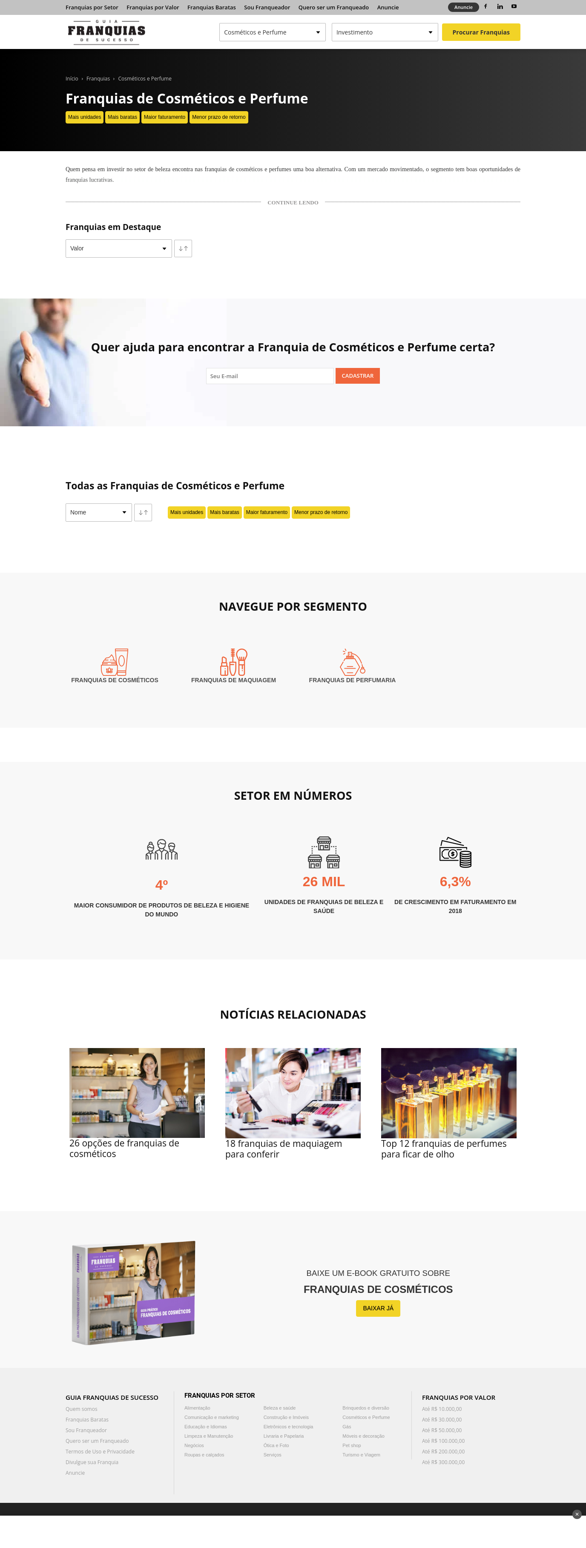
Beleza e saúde (280, 1407)
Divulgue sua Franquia (92, 1462)
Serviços (273, 1454)
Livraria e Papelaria (284, 1436)
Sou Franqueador (267, 7)
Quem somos (82, 1409)
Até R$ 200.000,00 (443, 1451)
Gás (346, 1426)
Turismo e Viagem (361, 1454)
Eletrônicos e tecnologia (288, 1426)
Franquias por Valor (152, 7)
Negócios (194, 1445)
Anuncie (388, 7)
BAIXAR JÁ (378, 1308)
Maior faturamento (164, 117)
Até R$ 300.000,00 (443, 1462)
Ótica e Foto (276, 1445)
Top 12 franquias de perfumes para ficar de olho (444, 1148)
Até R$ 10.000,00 (442, 1409)
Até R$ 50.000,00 (442, 1430)
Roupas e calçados (204, 1454)
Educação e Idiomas (205, 1426)
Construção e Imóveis (286, 1417)
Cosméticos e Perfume (145, 78)
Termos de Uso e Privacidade (100, 1451)
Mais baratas (122, 117)
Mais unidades (84, 117)
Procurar (481, 32)
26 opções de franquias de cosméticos (124, 1148)
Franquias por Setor (92, 7)
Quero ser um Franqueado (334, 7)
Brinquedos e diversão (365, 1407)
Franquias (98, 78)
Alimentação (197, 1407)
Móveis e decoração (363, 1436)
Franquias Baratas (211, 7)
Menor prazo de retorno (218, 117)
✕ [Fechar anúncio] (577, 1514)
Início (72, 78)
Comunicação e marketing (211, 1417)
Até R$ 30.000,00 (442, 1419)
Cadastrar (358, 375)
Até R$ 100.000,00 (443, 1441)
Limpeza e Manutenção (208, 1436)
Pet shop (351, 1445)
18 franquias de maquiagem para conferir (283, 1148)
